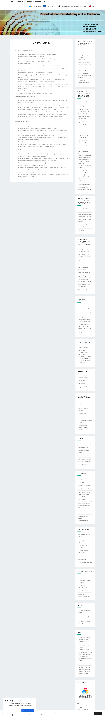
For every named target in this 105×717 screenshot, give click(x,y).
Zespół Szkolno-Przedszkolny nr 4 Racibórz (28, 2)
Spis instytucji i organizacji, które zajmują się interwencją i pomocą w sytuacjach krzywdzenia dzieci (85, 503)
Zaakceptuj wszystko (28, 710)
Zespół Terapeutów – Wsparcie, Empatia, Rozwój (83, 427)
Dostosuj (8, 710)
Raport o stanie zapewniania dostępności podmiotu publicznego (84, 319)
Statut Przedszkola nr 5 (84, 591)
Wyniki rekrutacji (82, 290)
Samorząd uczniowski (83, 447)
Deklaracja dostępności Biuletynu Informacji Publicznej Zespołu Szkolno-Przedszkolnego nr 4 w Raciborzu (84, 310)
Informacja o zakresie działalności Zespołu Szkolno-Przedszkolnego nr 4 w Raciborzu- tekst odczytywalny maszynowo (85, 328)
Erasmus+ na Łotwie (83, 664)
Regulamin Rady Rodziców (85, 562)
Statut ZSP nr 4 (82, 577)
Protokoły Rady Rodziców (84, 556)
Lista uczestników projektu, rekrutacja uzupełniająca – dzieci (83, 111)
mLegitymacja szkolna (84, 489)
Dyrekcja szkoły (82, 413)
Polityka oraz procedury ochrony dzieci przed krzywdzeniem (84, 494)
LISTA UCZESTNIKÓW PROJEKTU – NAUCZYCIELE (83, 57)
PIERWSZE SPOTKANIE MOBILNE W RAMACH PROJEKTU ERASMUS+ (84, 639)
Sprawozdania (82, 559)
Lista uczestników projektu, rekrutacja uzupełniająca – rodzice (84, 104)
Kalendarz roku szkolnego (85, 444)
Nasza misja (81, 380)
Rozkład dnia (81, 383)
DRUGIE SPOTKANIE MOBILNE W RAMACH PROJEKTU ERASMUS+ (84, 647)
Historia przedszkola (83, 377)
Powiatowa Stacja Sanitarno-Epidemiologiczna (83, 518)
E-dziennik (81, 482)
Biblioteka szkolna (83, 464)
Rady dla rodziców (83, 387)
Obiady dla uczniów (83, 479)
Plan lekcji (81, 456)
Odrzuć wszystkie (17, 710)
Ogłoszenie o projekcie (84, 70)
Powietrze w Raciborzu (84, 347)
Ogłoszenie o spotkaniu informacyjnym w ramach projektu (84, 64)
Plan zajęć (81, 230)
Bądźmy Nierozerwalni (84, 485)
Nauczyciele (81, 417)
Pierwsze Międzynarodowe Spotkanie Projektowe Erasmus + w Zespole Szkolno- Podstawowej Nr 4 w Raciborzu (85, 656)
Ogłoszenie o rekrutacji (84, 272)
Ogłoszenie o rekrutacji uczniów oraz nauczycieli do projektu (84, 75)
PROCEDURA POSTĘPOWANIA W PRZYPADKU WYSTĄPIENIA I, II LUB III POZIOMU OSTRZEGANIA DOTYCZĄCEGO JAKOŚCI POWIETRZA (84, 356)
